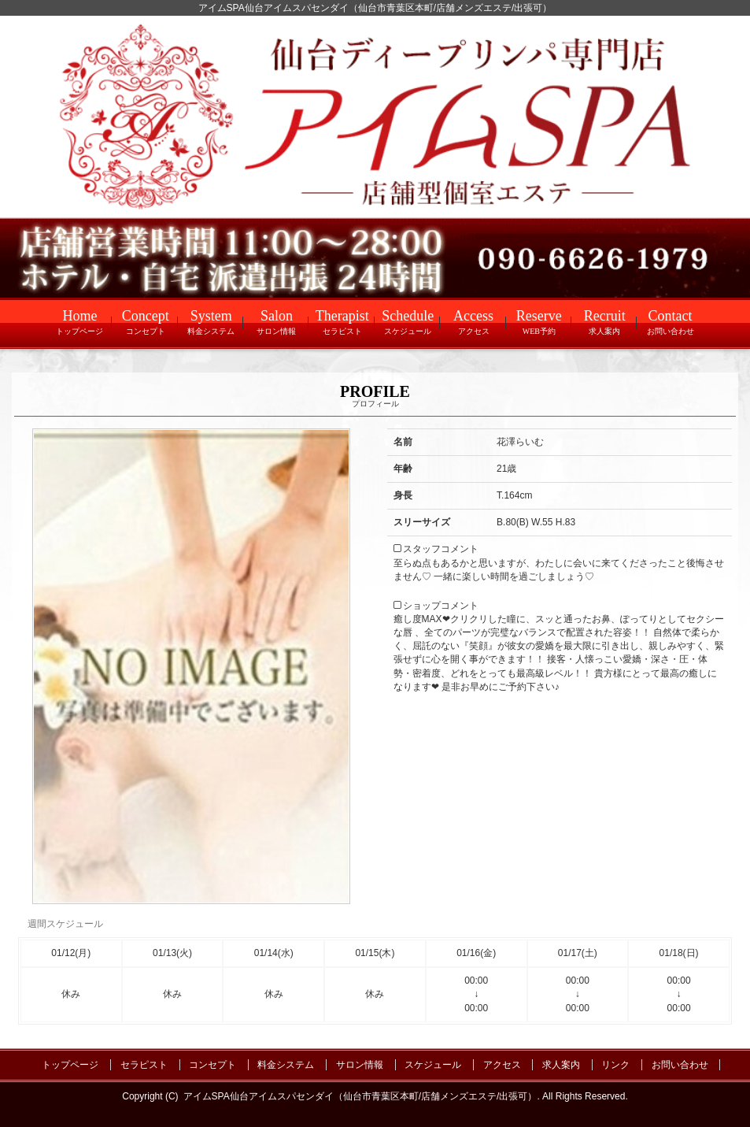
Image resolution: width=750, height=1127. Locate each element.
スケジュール (433, 1064)
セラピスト (144, 1064)
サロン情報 (359, 1064)
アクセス (502, 1064)
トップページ (70, 1064)
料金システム (285, 1064)
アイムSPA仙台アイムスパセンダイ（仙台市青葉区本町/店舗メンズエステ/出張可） (360, 1096)
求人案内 (561, 1064)
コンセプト (212, 1064)
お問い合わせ (680, 1064)
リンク (615, 1064)
